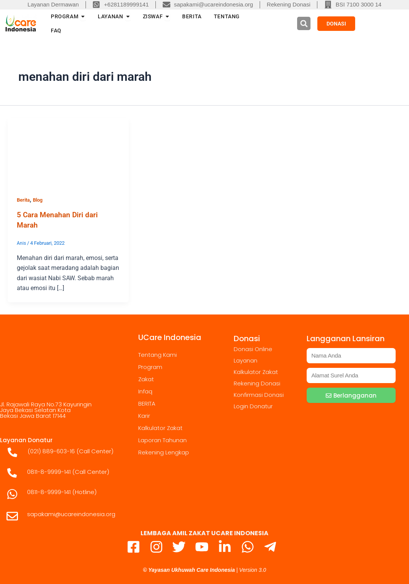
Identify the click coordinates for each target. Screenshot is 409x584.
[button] (303, 23)
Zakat (146, 379)
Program (150, 367)
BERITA (146, 403)
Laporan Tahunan (162, 440)
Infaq (145, 391)
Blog (40, 200)
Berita (24, 200)
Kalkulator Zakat (160, 428)
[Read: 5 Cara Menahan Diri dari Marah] (68, 151)
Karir (144, 415)
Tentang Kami (157, 354)
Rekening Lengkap (163, 452)
